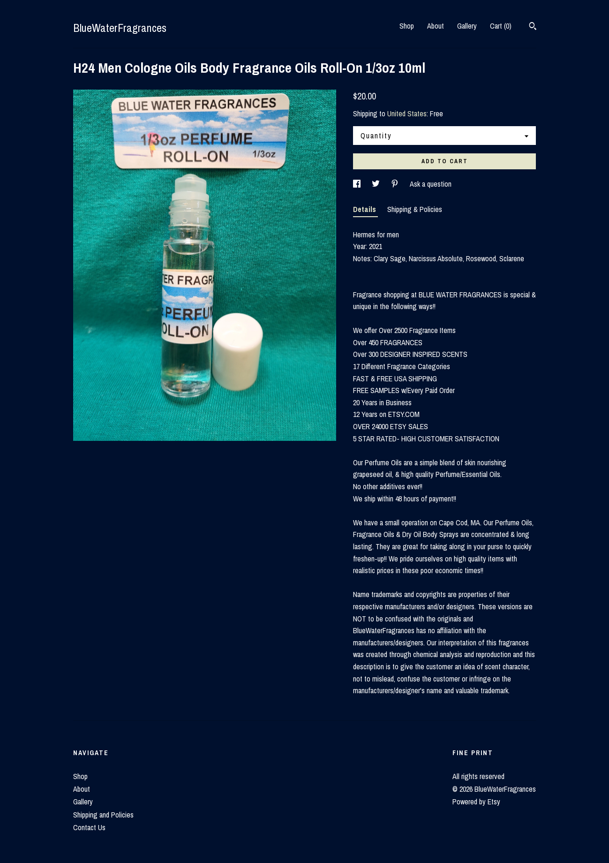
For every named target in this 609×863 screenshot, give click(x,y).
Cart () (500, 26)
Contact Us (89, 827)
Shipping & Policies (414, 209)
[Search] (532, 27)
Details (365, 209)
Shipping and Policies (103, 815)
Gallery (467, 26)
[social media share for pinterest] (395, 184)
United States (407, 113)
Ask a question (430, 184)
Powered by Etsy (476, 801)
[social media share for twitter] (377, 184)
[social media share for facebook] (357, 184)
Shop (406, 26)
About (435, 26)
